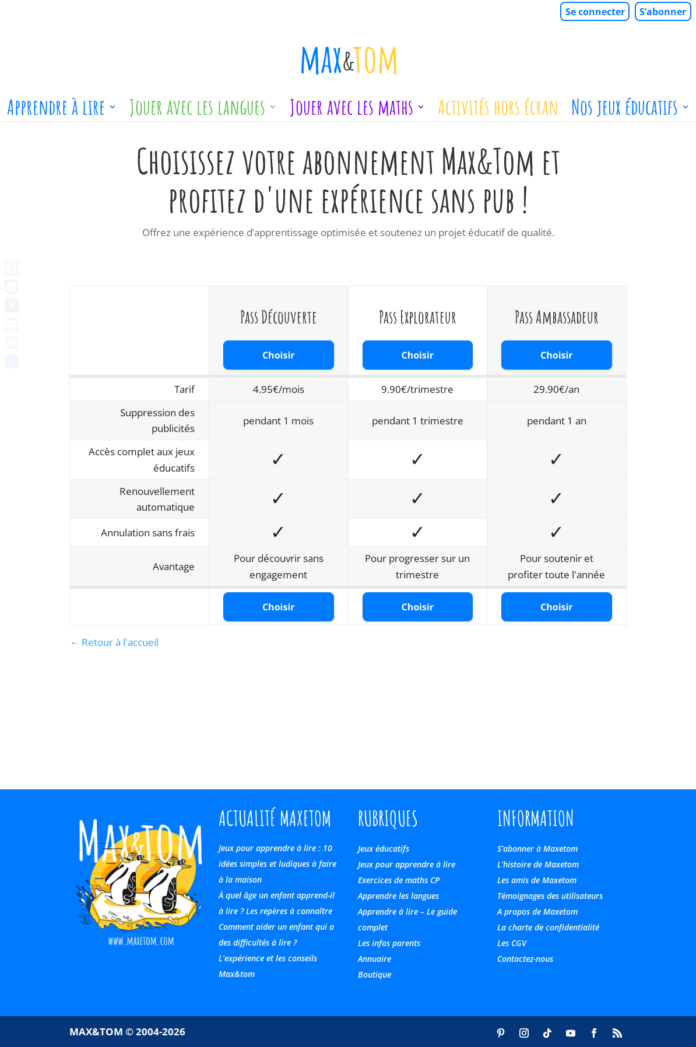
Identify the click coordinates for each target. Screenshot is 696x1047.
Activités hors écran (498, 111)
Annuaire (374, 958)
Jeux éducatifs (383, 848)
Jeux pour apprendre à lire (406, 864)
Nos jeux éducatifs (624, 111)
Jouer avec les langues (197, 111)
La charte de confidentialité (548, 927)
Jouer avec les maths (351, 111)
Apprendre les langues (398, 895)
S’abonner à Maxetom (537, 848)
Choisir (278, 355)
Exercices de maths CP (399, 880)
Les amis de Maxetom (537, 880)
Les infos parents (389, 942)
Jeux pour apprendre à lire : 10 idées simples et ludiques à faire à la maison (277, 863)
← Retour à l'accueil (114, 642)
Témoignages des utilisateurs (550, 895)
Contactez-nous (525, 958)
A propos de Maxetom (537, 911)
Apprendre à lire (56, 111)
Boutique (374, 974)
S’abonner (662, 11)
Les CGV (511, 942)
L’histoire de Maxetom (538, 864)
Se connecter (595, 11)
